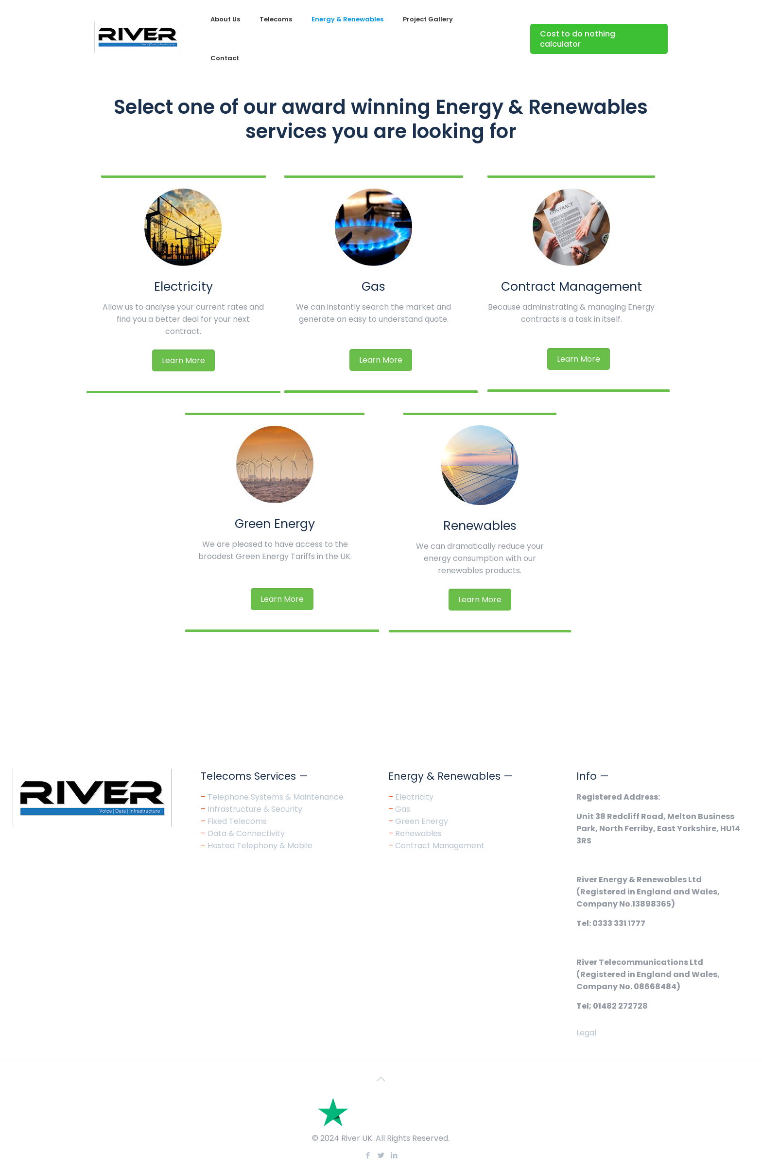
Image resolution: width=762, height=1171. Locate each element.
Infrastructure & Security (255, 809)
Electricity (183, 286)
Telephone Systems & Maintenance (276, 797)
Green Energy (275, 523)
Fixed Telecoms (237, 821)
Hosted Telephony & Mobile (260, 845)
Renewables (480, 525)
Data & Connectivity (246, 833)
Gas (373, 286)
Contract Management (571, 286)
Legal (586, 1032)
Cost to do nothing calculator (577, 39)
